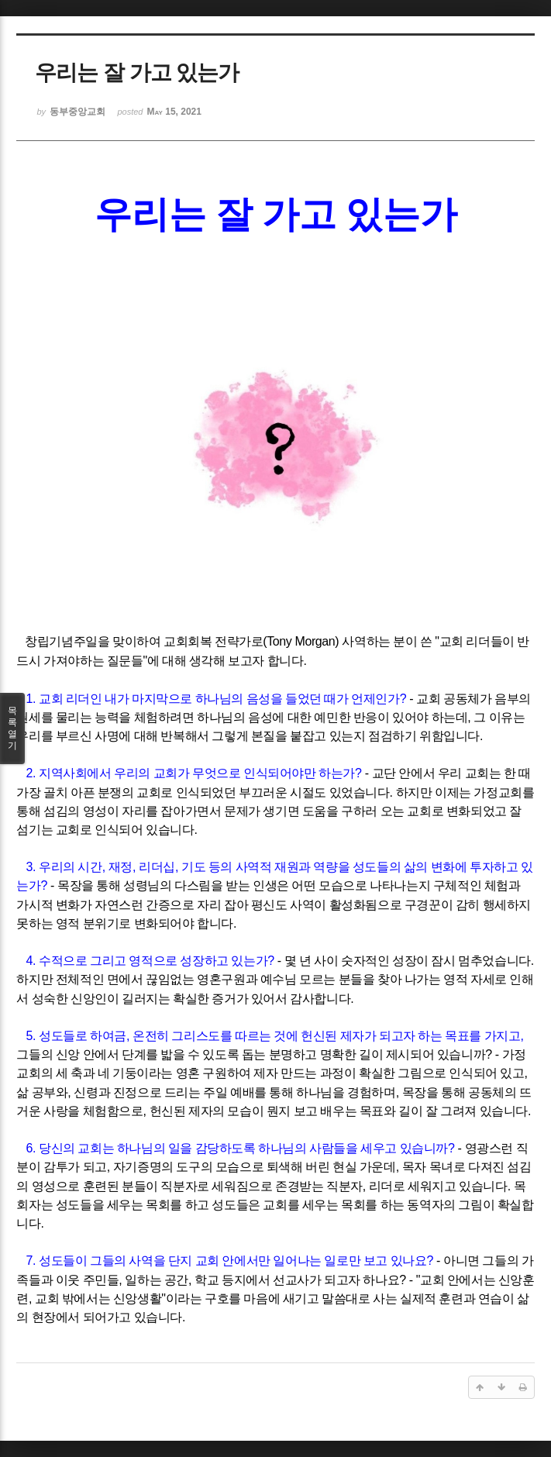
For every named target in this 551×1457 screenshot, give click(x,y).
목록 (12, 728)
